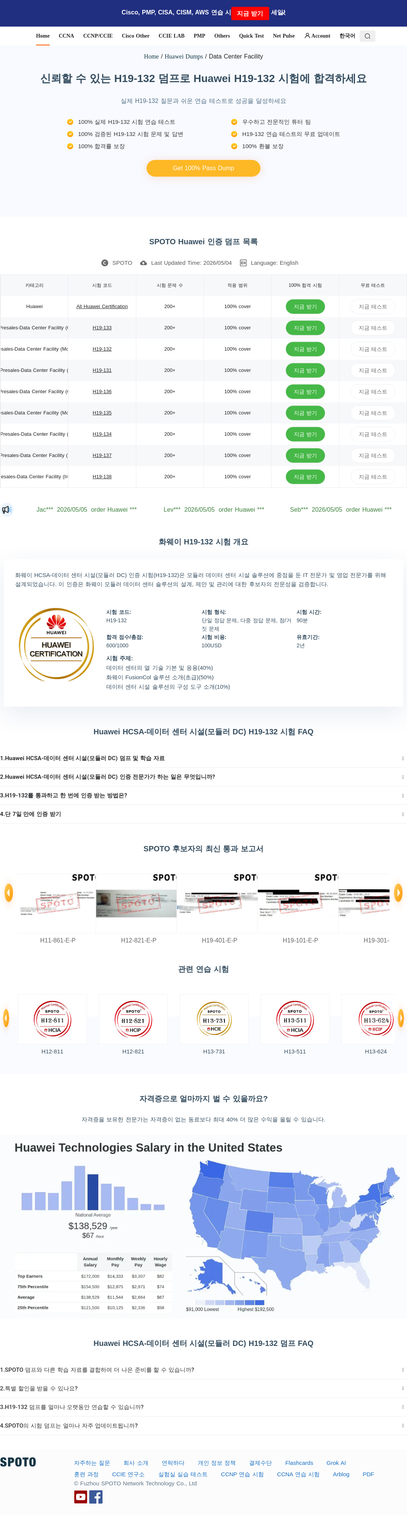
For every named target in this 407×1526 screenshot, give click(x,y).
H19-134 (102, 434)
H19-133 (102, 328)
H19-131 (102, 370)
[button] (203, 758)
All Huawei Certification (102, 306)
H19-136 (102, 391)
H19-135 (102, 413)
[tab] (203, 758)
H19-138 (102, 476)
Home (151, 56)
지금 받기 (250, 13)
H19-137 (102, 455)
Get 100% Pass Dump (203, 168)
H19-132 (102, 349)
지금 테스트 (373, 306)
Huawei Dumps (184, 56)
